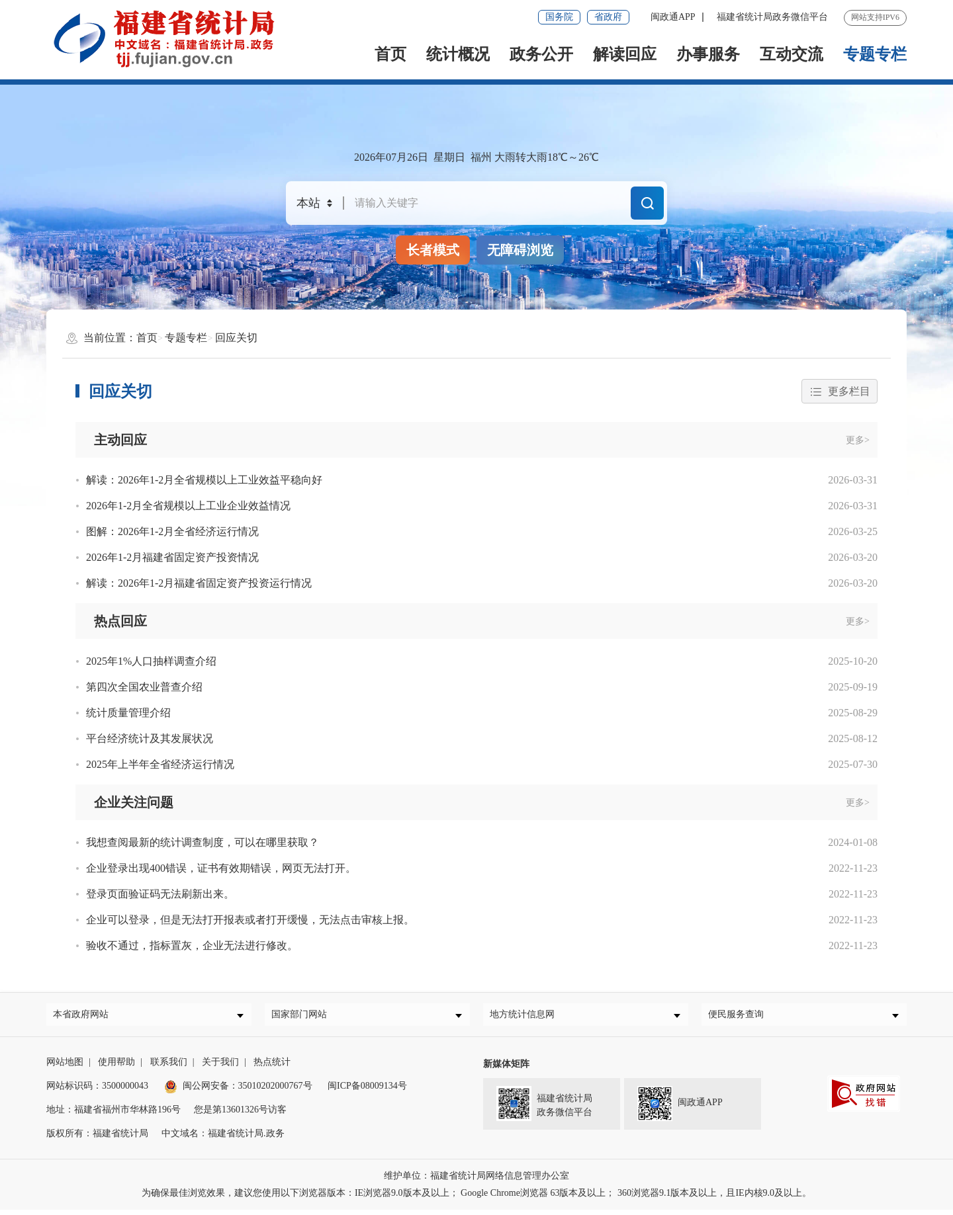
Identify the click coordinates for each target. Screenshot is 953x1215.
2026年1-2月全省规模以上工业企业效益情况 (188, 505)
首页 (390, 54)
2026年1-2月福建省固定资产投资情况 (172, 557)
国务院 (559, 17)
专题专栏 (875, 54)
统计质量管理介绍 (128, 712)
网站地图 (64, 1067)
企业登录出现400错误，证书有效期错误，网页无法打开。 (221, 868)
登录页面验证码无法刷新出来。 (160, 894)
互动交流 (791, 54)
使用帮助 (116, 1067)
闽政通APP (673, 17)
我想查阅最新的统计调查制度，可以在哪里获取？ (202, 842)
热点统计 (272, 1067)
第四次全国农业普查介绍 (144, 686)
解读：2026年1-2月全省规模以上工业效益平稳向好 (204, 479)
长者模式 (432, 250)
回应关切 (236, 337)
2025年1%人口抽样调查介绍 (151, 661)
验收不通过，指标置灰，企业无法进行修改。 (192, 945)
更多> (858, 440)
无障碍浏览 (520, 250)
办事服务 (708, 54)
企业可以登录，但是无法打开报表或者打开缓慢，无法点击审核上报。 (250, 919)
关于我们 (220, 1067)
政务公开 (541, 54)
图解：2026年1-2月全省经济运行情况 (172, 531)
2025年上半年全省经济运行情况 (160, 764)
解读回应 (625, 54)
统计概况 (458, 54)
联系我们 (168, 1067)
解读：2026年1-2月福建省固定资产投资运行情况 (199, 583)
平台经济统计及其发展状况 (149, 738)
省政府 (608, 17)
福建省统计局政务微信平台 (772, 17)
